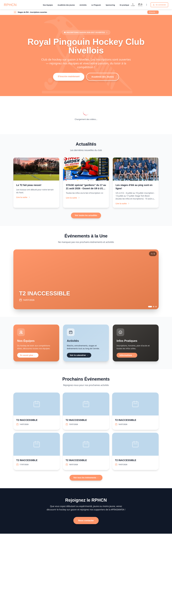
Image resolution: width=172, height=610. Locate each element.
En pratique (124, 5)
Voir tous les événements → (86, 478)
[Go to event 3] (156, 306)
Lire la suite (23, 197)
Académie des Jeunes (66, 5)
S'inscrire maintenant (69, 76)
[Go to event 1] (150, 306)
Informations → (126, 355)
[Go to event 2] (153, 306)
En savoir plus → (28, 355)
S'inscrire (153, 12)
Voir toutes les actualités (86, 215)
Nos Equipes (48, 5)
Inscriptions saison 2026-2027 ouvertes (86, 32)
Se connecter (159, 5)
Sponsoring (110, 5)
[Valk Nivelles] (140, 5)
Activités (83, 5)
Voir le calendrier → (79, 355)
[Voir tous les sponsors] (146, 5)
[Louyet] (133, 5)
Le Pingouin (96, 5)
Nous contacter (86, 520)
